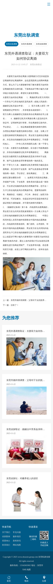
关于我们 (6, 532)
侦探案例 (6, 536)
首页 (9, 579)
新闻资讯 (17, 541)
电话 (26, 579)
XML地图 (26, 570)
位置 (44, 579)
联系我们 (6, 545)
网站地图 (17, 545)
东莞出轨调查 (11, 44)
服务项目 (17, 536)
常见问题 (17, 532)
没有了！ (15, 305)
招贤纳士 (6, 541)
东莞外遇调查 (26, 44)
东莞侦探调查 (41, 44)
